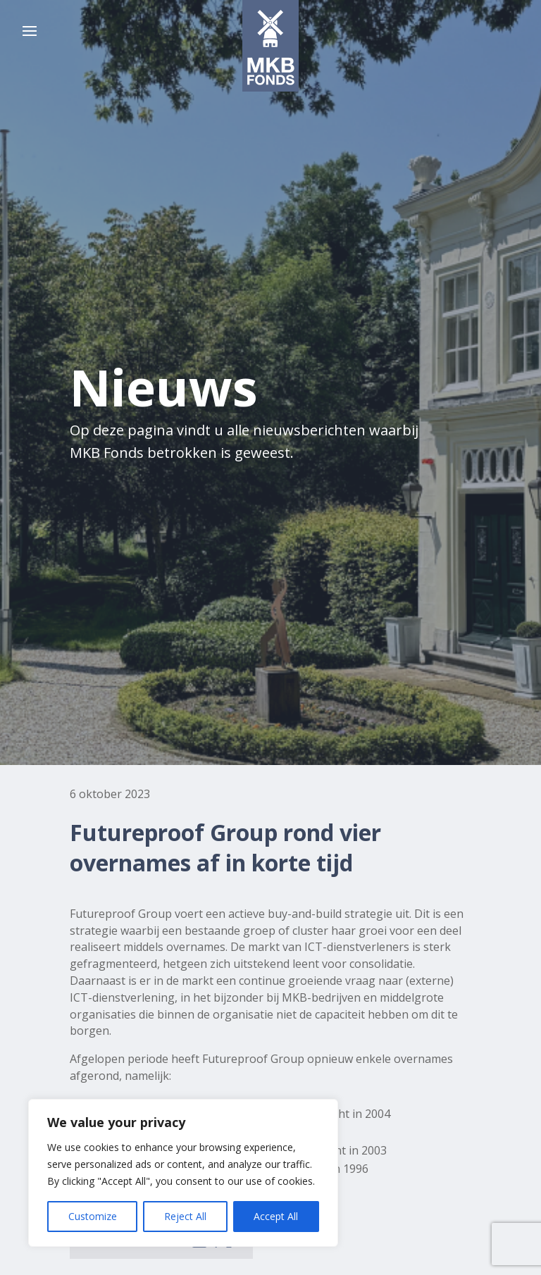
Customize (92, 1216)
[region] (183, 1173)
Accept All (276, 1216)
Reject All (185, 1216)
